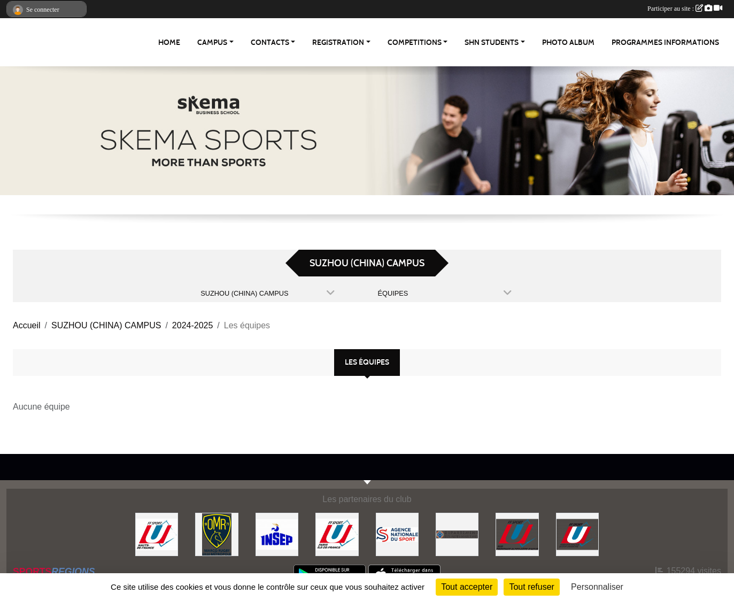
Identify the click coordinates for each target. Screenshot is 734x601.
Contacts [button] (270, 42)
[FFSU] (577, 533)
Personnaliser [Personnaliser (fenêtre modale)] (597, 586)
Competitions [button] (415, 42)
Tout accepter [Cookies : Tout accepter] (466, 586)
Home (169, 42)
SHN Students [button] (492, 42)
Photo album (568, 42)
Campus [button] (212, 42)
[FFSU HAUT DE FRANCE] (156, 533)
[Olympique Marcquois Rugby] (216, 533)
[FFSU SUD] (517, 533)
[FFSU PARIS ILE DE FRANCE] (336, 533)
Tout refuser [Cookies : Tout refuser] (531, 586)
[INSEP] (277, 533)
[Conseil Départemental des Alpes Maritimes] (457, 533)
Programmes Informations (665, 42)
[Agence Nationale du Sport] (397, 533)
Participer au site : (684, 8)
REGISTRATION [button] (338, 42)
